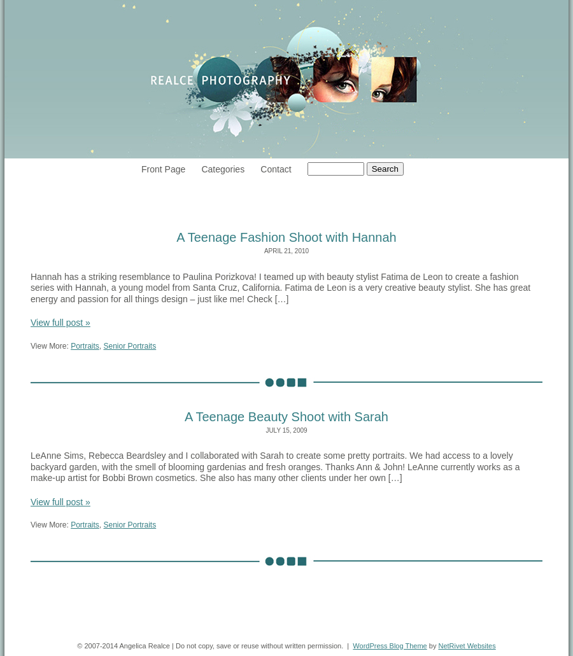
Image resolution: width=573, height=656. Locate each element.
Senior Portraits (130, 346)
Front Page (163, 169)
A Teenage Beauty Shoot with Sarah (286, 417)
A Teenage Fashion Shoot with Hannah (286, 237)
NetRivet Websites (466, 646)
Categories (222, 169)
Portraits (85, 346)
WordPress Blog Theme (390, 646)
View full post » (60, 323)
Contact (275, 169)
